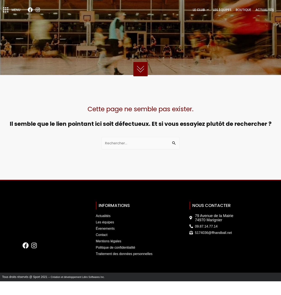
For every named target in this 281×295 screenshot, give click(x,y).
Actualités (264, 17)
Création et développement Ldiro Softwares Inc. (82, 290)
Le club (201, 16)
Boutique (243, 17)
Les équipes (222, 17)
